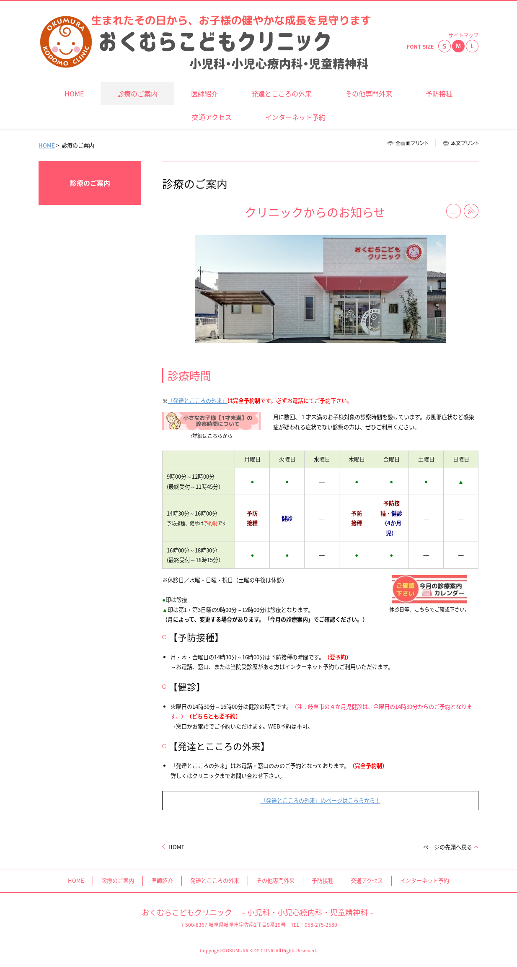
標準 (458, 46)
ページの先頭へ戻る (447, 847)
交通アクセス (367, 880)
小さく (444, 46)
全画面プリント (411, 143)
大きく (472, 46)
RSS (471, 211)
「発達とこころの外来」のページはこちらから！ (320, 800)
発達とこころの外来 (214, 880)
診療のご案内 (90, 183)
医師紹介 (162, 880)
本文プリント (456, 143)
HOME (47, 145)
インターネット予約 (424, 880)
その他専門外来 (275, 880)
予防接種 (322, 880)
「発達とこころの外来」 (197, 400)
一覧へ (453, 211)
